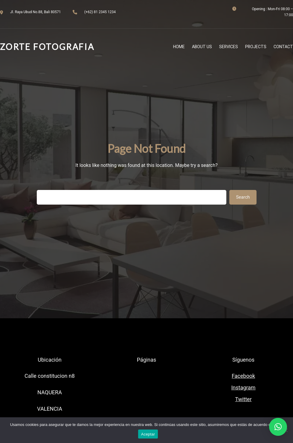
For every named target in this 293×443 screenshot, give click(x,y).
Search (243, 197)
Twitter (243, 399)
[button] (278, 427)
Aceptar (148, 434)
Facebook (243, 376)
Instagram (243, 387)
